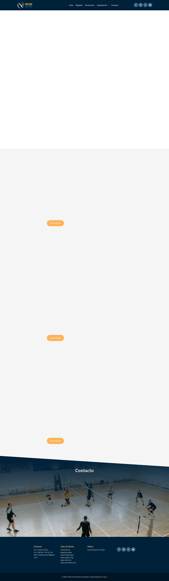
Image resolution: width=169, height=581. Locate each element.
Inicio (71, 5)
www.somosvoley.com (68, 563)
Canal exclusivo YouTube (96, 550)
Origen (104, 577)
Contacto (114, 5)
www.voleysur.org (67, 557)
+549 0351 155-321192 (45, 552)
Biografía (79, 5)
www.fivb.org (65, 550)
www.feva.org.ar (66, 552)
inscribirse (55, 223)
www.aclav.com (66, 560)
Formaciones (90, 5)
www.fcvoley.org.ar (67, 555)
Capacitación (102, 5)
